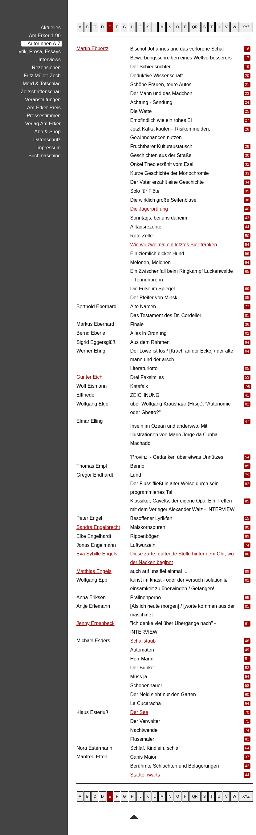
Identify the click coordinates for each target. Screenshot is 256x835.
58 (247, 686)
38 (247, 200)
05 (247, 368)
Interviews (50, 59)
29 (247, 146)
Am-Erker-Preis (44, 107)
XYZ (246, 27)
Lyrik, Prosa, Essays (38, 51)
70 (247, 712)
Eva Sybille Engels (96, 553)
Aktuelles (51, 27)
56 (247, 254)
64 (247, 262)
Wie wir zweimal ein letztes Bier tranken (173, 244)
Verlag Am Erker (43, 123)
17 (247, 58)
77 (247, 307)
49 (247, 650)
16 (247, 49)
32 (247, 164)
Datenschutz (47, 139)
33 (247, 173)
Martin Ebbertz (92, 48)
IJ (140, 27)
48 (247, 641)
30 (247, 155)
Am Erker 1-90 (45, 35)
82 (247, 484)
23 (247, 93)
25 (247, 111)
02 (247, 333)
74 (247, 545)
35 (247, 191)
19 (247, 67)
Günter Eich (89, 377)
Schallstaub (143, 640)
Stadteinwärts (145, 774)
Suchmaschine (44, 155)
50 (247, 236)
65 (247, 271)
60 (247, 694)
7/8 (247, 386)
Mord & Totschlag (42, 83)
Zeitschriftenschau (41, 91)
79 (247, 475)
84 (247, 342)
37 (247, 757)
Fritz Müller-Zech (42, 75)
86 (247, 554)
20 (247, 76)
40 (247, 209)
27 (247, 120)
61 (247, 624)
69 (247, 289)
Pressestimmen (44, 115)
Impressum (48, 147)
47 (247, 421)
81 (247, 315)
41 (247, 395)
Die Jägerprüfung (149, 209)
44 (247, 227)
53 (247, 377)
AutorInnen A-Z (44, 43)
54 (247, 245)
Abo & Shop (48, 131)
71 (247, 721)
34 (247, 182)
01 (247, 606)
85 (247, 298)
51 (247, 659)
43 (247, 218)
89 (247, 536)
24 (247, 102)
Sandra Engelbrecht (98, 527)
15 (247, 518)
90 (247, 527)
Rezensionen (46, 67)
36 (247, 324)
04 (247, 351)
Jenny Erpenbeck (95, 623)
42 (247, 766)
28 (247, 129)
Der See (139, 712)
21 (247, 85)
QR (195, 27)
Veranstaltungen (43, 99)
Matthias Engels (94, 571)
